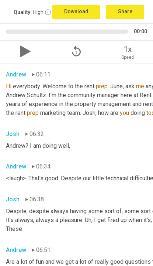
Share (125, 11)
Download (76, 11)
